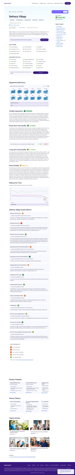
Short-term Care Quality (61, 32)
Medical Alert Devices (58, 3)
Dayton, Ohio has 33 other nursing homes (26, 359)
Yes (40, 144)
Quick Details (59, 26)
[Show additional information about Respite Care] (46, 51)
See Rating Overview (59, 19)
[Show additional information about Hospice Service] (30, 51)
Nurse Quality (59, 35)
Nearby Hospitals (59, 43)
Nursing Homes (35, 3)
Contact (29, 465)
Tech (38, 465)
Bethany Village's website (14, 25)
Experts (41, 465)
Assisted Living (43, 3)
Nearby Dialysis (59, 44)
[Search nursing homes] (68, 3)
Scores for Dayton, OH (60, 40)
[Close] (72, 471)
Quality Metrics (59, 38)
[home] (8, 3)
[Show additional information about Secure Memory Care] (19, 51)
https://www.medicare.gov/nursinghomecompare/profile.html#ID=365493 (22, 456)
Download (65, 11)
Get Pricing (44, 39)
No (46, 144)
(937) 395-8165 (12, 392)
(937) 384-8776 (28, 392)
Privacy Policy (63, 465)
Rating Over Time (59, 37)
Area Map (58, 41)
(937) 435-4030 (13, 410)
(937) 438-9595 (28, 411)
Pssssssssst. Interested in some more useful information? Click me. (65, 471)
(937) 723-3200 (44, 392)
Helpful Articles (59, 46)
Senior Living (50, 3)
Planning (46, 465)
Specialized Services (60, 28)
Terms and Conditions (54, 465)
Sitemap (69, 465)
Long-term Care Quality (61, 34)
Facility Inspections (60, 31)
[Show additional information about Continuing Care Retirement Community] (41, 47)
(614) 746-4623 (44, 410)
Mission (33, 465)
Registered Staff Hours (60, 29)
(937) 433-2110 (22, 27)
